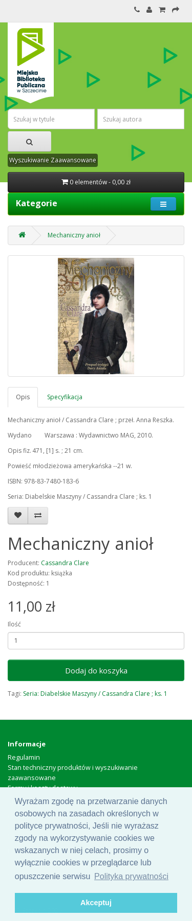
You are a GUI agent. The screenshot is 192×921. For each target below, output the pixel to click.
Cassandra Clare (65, 563)
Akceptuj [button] (96, 903)
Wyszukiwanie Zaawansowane (52, 160)
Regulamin (24, 757)
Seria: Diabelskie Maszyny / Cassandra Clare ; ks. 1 (95, 693)
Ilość (14, 624)
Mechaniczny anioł (74, 235)
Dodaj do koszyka (96, 670)
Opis (23, 397)
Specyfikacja (64, 397)
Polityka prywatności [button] (131, 876)
